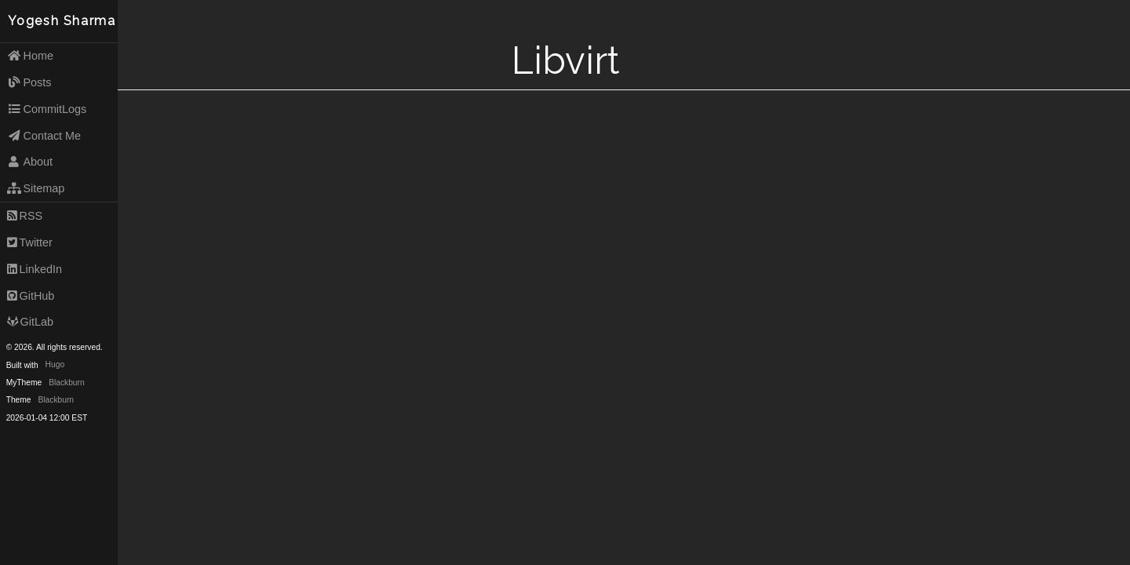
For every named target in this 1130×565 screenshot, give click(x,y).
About (30, 161)
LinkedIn (34, 269)
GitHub (31, 296)
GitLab (30, 321)
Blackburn (67, 382)
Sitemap (36, 188)
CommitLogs (47, 109)
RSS (24, 216)
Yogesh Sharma (62, 20)
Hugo (55, 365)
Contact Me (44, 135)
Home (30, 55)
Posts (29, 82)
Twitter (30, 242)
